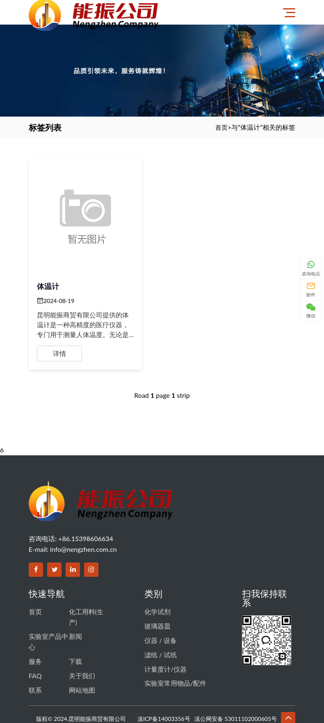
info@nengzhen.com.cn (83, 523)
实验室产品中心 (48, 613)
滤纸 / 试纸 (160, 621)
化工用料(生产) (86, 590)
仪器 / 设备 (160, 609)
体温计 (48, 257)
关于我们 (82, 642)
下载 (75, 630)
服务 (35, 630)
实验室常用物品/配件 (175, 646)
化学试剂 (157, 585)
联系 (35, 654)
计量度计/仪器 (165, 633)
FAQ (35, 642)
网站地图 (82, 654)
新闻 (75, 607)
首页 (221, 127)
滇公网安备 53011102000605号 (235, 682)
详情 (59, 325)
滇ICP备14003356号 (163, 682)
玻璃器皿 (157, 597)
